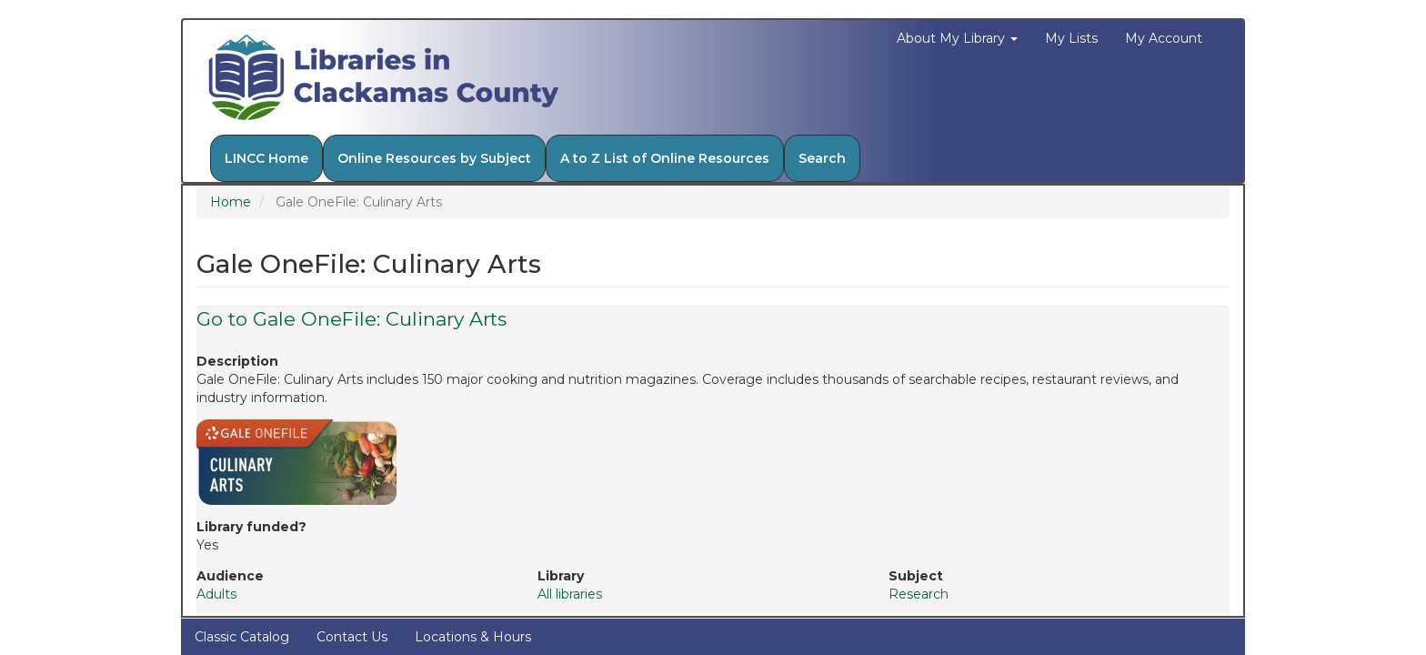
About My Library (957, 38)
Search (822, 158)
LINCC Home (266, 158)
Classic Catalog (242, 637)
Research (919, 594)
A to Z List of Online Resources (664, 158)
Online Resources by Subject (434, 158)
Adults (216, 594)
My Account (1163, 38)
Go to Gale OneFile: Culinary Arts (351, 318)
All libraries (569, 594)
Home (230, 202)
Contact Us (351, 637)
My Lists (1071, 38)
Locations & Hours (473, 637)
